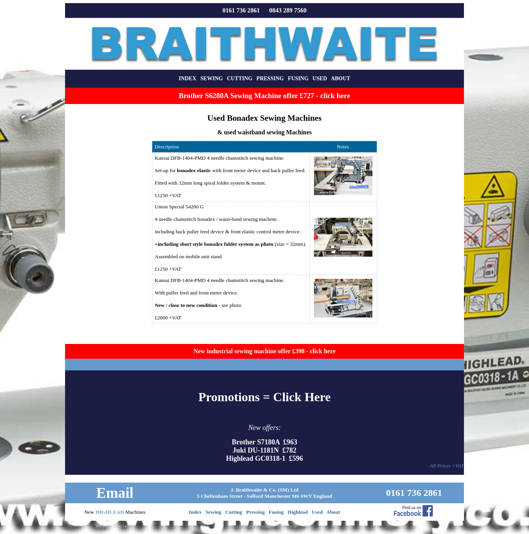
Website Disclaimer (115, 526)
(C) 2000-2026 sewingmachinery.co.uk (264, 526)
